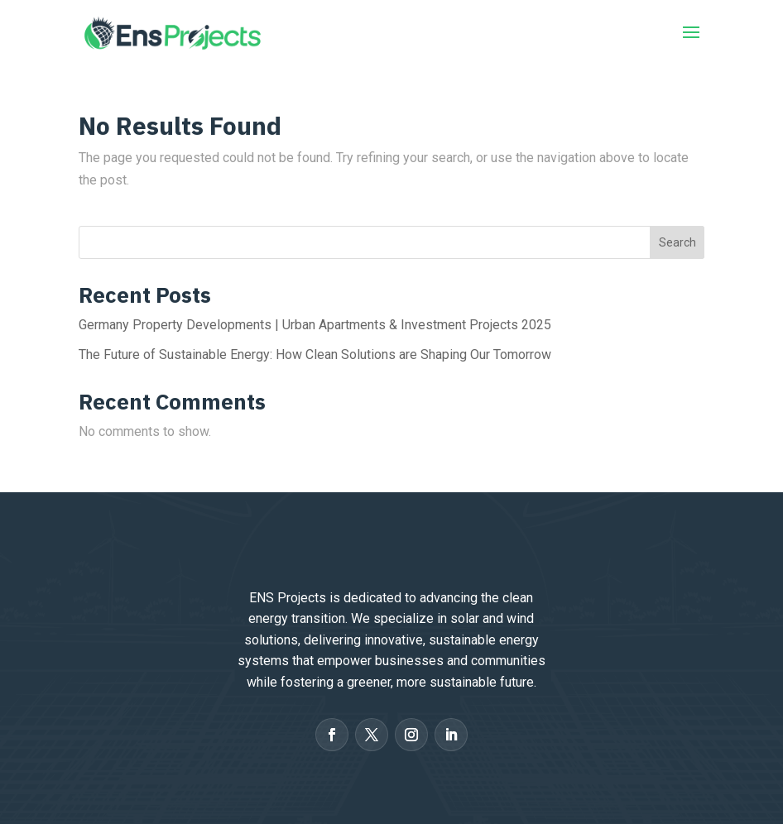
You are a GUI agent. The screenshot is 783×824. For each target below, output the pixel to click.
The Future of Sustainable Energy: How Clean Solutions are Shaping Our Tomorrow (315, 354)
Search (677, 242)
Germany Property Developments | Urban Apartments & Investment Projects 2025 (315, 325)
